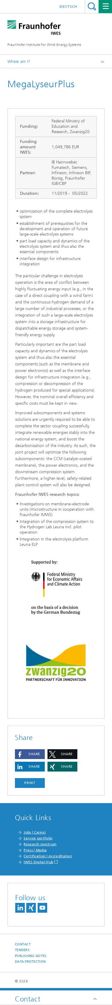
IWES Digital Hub (38, 862)
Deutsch (68, 6)
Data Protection (30, 962)
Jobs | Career (35, 832)
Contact (23, 944)
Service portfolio (38, 838)
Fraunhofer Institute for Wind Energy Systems (44, 45)
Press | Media (35, 850)
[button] (30, 754)
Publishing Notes (30, 956)
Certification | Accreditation (48, 856)
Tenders (22, 950)
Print (30, 783)
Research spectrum (40, 844)
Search (92, 6)
